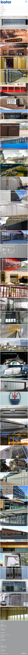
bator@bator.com (3, 629)
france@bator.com (3, 640)
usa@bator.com (3, 650)
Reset (2, 13)
